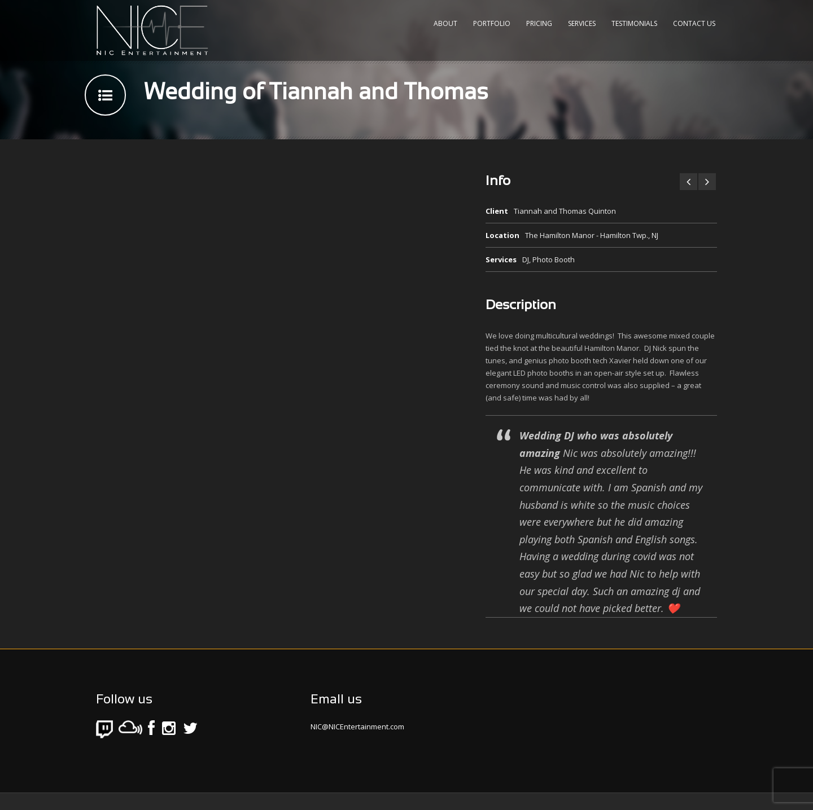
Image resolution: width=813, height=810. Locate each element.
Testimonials (634, 23)
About (445, 23)
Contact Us (694, 23)
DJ (525, 259)
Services (582, 23)
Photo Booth (553, 259)
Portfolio (491, 23)
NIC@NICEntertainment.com (357, 726)
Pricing (539, 23)
